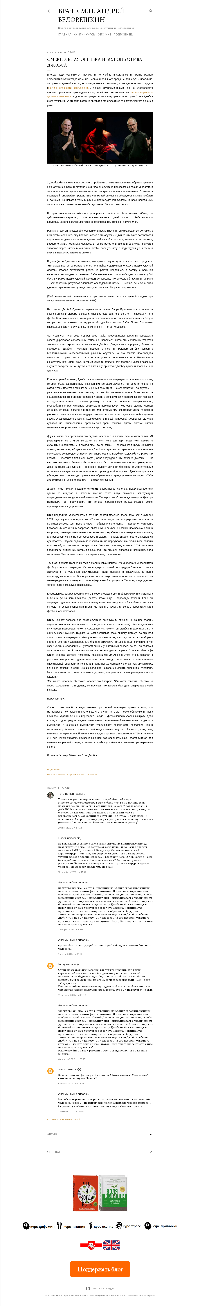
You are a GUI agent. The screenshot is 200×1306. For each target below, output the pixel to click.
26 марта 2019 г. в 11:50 (70, 929)
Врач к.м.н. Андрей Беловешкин (91, 15)
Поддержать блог (100, 1269)
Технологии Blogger (100, 1288)
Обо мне (104, 34)
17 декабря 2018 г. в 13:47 (72, 872)
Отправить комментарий (63, 1119)
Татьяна (63, 793)
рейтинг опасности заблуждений (68, 87)
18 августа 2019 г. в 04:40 (72, 995)
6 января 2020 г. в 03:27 (72, 1059)
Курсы (91, 34)
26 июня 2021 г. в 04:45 (71, 1111)
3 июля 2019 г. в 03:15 (70, 954)
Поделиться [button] (54, 769)
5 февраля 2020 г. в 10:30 (72, 1083)
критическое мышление (83, 774)
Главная (65, 34)
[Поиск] (151, 10)
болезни (62, 774)
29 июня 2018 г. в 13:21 (70, 827)
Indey (62, 964)
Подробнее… (123, 34)
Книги (79, 34)
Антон (62, 1069)
